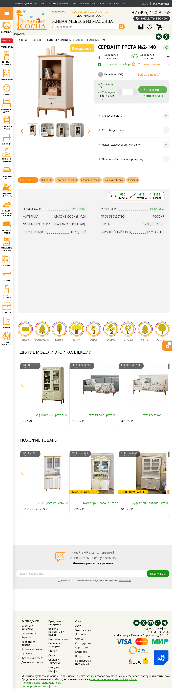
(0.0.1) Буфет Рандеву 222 (53, 503)
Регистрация (161, 3)
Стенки (52, 650)
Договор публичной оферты (39, 686)
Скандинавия (153, 224)
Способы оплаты (112, 115)
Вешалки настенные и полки (56, 631)
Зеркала (26, 637)
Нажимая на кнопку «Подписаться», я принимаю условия (96, 581)
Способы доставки (113, 130)
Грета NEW (156, 209)
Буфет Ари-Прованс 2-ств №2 (151, 503)
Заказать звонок (154, 18)
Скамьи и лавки (58, 639)
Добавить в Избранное (154, 56)
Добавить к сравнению (119, 56)
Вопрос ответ (83, 656)
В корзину (152, 89)
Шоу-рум (84, 3)
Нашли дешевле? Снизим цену (121, 144)
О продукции (83, 643)
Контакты (119, 3)
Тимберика (78, 209)
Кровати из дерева (28, 643)
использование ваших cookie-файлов (113, 679)
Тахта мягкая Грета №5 (102, 415)
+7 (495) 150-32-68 (151, 12)
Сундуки (53, 667)
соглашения (125, 580)
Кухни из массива (32, 658)
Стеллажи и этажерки (55, 645)
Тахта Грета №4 (151, 415)
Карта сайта (82, 647)
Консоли (27, 653)
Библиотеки (29, 633)
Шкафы (52, 671)
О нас (74, 3)
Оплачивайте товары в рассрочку (123, 159)
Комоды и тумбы (32, 649)
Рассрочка (82, 48)
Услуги (79, 625)
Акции (52, 3)
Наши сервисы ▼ (101, 3)
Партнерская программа (83, 662)
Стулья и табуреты (54, 661)
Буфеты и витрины (27, 627)
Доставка (40, 3)
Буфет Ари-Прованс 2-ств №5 (102, 503)
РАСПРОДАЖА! (30, 621)
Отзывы (63, 3)
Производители (23, 3)
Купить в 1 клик (152, 95)
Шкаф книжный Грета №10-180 (53, 415)
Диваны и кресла (32, 662)
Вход (144, 3)
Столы (52, 655)
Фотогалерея (83, 630)
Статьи (79, 638)
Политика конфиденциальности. (42, 682)
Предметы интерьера (54, 622)
